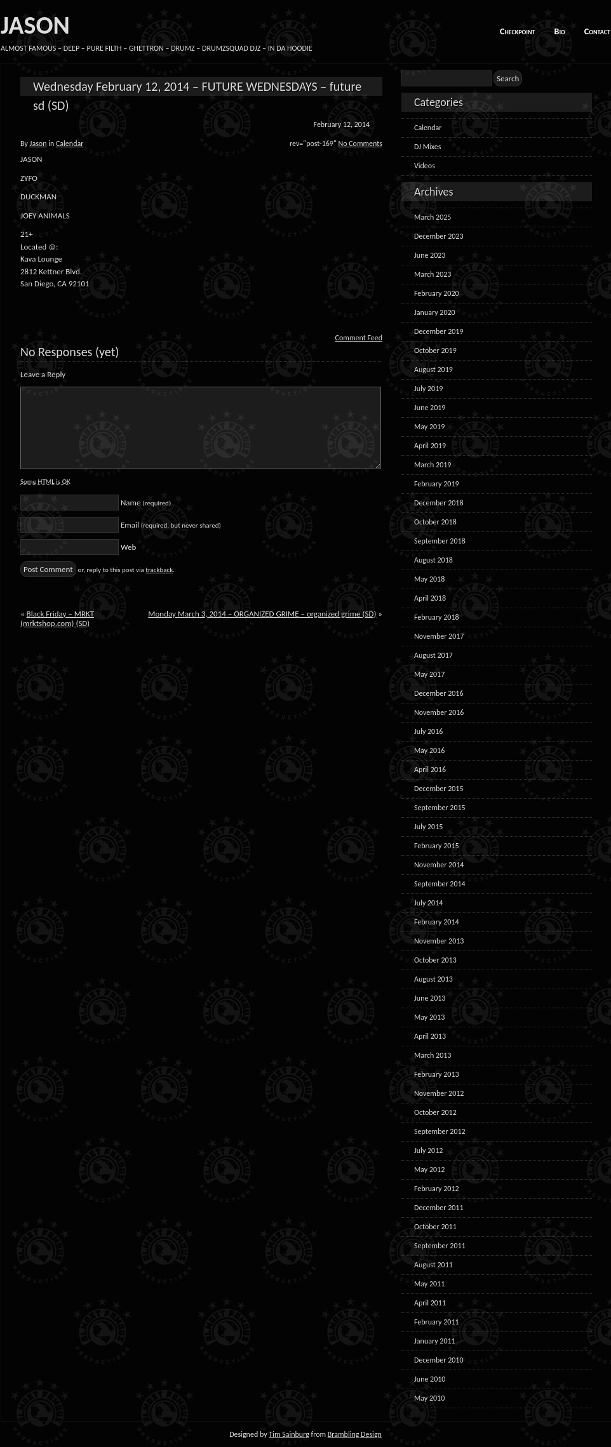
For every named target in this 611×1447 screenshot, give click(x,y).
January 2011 (434, 1341)
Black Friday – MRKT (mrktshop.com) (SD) (57, 618)
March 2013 (432, 1055)
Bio (559, 31)
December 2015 (438, 788)
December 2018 (438, 502)
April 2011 (430, 1302)
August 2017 (433, 655)
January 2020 (434, 312)
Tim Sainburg (289, 1434)
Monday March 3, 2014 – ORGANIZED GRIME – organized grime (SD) (262, 613)
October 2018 (435, 521)
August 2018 (433, 560)
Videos (424, 165)
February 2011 (436, 1321)
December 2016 (438, 693)
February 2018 (436, 617)
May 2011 (429, 1283)
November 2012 (439, 1093)
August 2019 (433, 369)
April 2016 (430, 769)
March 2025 (432, 217)
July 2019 (428, 388)
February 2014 (436, 921)
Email (171, 525)
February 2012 (436, 1188)
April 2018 (430, 598)
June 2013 (429, 998)
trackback (159, 570)
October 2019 (435, 350)
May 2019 (429, 426)
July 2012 (428, 1150)
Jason (38, 143)
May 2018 (429, 579)
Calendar (69, 143)
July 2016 (428, 731)
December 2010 (438, 1360)
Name (146, 502)
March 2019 (432, 464)
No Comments (360, 143)
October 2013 (435, 960)
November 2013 (439, 941)
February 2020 (436, 293)
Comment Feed (358, 337)
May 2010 (429, 1398)
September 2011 (440, 1245)
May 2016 (429, 750)
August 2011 (433, 1264)
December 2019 (438, 331)
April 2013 (430, 1036)
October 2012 (435, 1112)
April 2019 (430, 445)
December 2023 (438, 236)
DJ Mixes (427, 146)
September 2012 (440, 1131)
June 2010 (429, 1379)
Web (128, 547)
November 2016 (439, 712)
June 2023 (429, 255)
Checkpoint (517, 31)
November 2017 (439, 636)
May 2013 (429, 1017)
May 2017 (429, 674)
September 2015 (440, 807)
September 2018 (440, 541)
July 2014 (428, 902)
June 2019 (429, 407)
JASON (35, 25)
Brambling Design (355, 1434)
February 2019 (436, 483)
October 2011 (435, 1226)
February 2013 (436, 1074)
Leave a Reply (42, 374)
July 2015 (428, 826)
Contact (597, 31)
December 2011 (438, 1207)
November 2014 (439, 864)
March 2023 (432, 274)
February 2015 (436, 845)
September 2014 (440, 883)
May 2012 (429, 1169)
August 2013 (433, 979)
